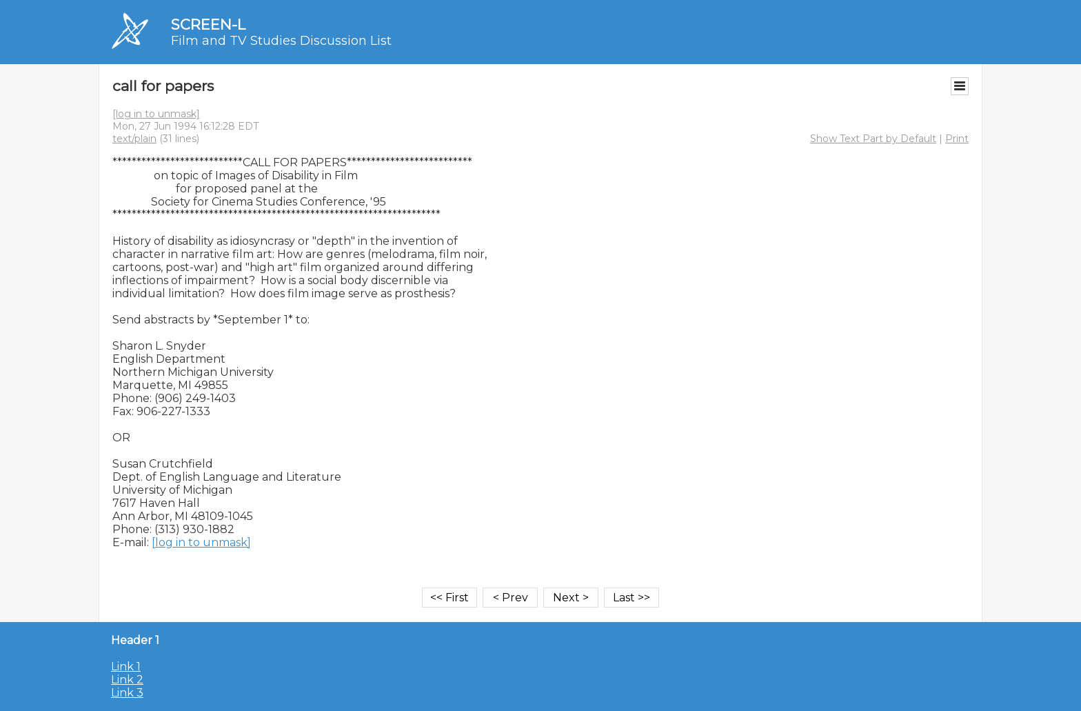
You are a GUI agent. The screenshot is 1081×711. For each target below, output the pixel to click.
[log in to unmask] (156, 114)
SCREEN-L (208, 24)
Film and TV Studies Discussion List (281, 40)
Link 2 (127, 679)
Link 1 (126, 666)
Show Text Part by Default (873, 138)
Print (957, 138)
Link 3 (127, 692)
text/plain (134, 138)
